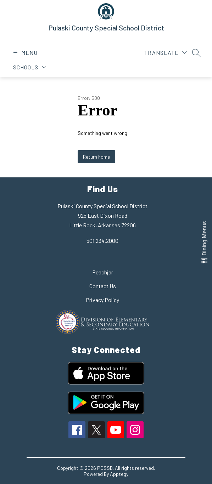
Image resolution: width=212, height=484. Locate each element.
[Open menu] (24, 52)
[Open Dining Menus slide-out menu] (204, 242)
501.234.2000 (102, 240)
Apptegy (119, 474)
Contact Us (102, 286)
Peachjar (102, 272)
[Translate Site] (166, 52)
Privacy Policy (102, 299)
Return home (96, 157)
